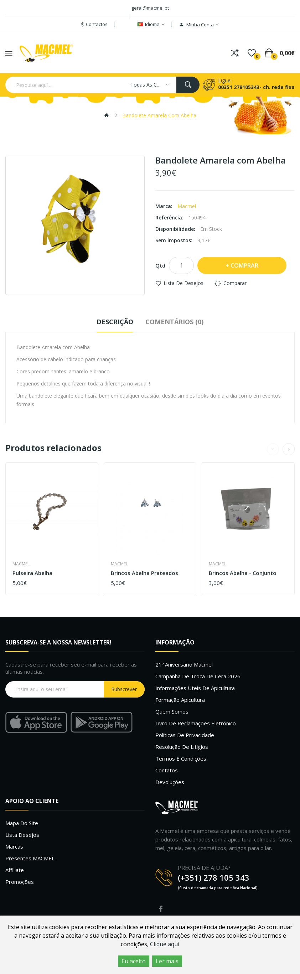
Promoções (19, 881)
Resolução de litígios (181, 746)
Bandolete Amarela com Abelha (159, 115)
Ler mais (167, 961)
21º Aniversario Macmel (184, 664)
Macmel (186, 206)
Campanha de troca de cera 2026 (197, 676)
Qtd (160, 265)
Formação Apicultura (180, 699)
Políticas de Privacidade (184, 735)
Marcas (14, 846)
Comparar (235, 283)
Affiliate (14, 870)
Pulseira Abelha (32, 573)
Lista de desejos (183, 283)
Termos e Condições (180, 758)
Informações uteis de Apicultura (195, 687)
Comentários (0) (174, 321)
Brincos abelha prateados (144, 573)
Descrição (115, 321)
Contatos (166, 770)
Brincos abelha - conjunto (242, 573)
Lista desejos (22, 834)
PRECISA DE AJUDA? (204, 868)
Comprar (244, 265)
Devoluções (169, 782)
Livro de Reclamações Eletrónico (195, 723)
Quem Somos (171, 711)
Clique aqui (164, 944)
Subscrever (124, 689)
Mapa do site (21, 823)
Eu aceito (133, 961)
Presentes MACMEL (30, 858)
